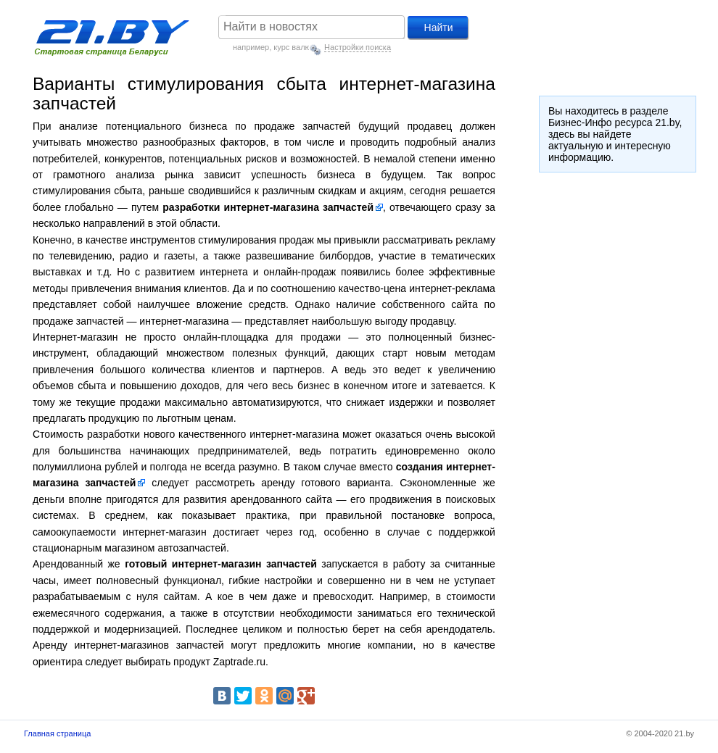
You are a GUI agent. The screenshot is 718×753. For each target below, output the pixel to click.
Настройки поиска (357, 47)
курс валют (293, 47)
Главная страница (57, 733)
